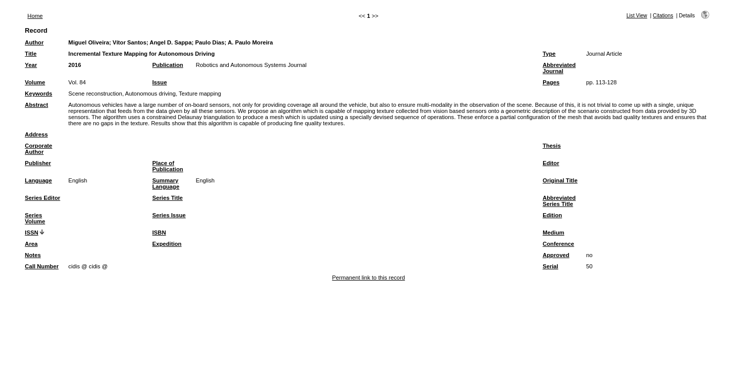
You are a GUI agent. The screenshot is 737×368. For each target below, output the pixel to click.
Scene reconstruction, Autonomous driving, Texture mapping (145, 93)
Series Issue (169, 215)
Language (38, 180)
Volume (35, 82)
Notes (33, 255)
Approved (556, 255)
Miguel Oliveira (89, 42)
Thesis (551, 146)
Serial (550, 266)
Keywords (38, 93)
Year (31, 65)
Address (36, 134)
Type (549, 54)
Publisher (38, 163)
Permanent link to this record (368, 277)
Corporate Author (38, 149)
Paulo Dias (209, 42)
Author (34, 42)
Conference (558, 244)
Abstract (36, 105)
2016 (75, 65)
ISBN (159, 232)
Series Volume (35, 218)
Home (35, 16)
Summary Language (166, 183)
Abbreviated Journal (559, 68)
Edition (552, 215)
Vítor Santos (129, 42)
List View (636, 15)
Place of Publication (168, 166)
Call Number (42, 266)
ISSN (31, 232)
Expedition (167, 244)
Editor (551, 163)
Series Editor (42, 198)
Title (31, 54)
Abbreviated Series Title (559, 201)
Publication (168, 65)
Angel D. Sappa (170, 42)
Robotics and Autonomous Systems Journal (251, 65)
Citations (663, 15)
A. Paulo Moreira (250, 42)
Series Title (168, 198)
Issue (160, 82)
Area (31, 244)
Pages (551, 82)
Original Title (560, 180)
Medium (553, 232)
